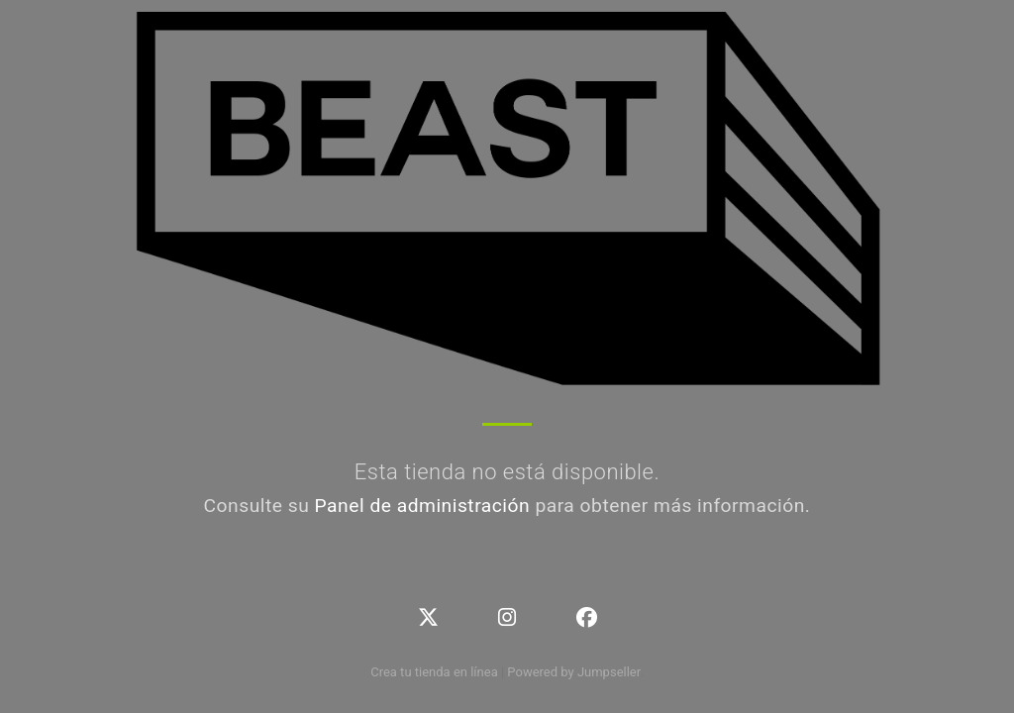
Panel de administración (423, 505)
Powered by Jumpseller (573, 671)
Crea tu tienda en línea (435, 671)
